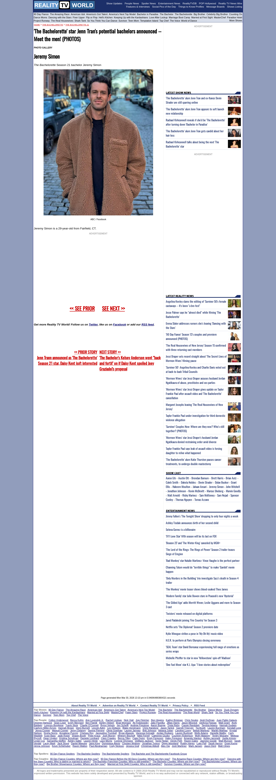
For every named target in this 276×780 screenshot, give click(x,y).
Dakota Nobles (188, 482)
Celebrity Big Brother (217, 14)
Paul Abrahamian (98, 746)
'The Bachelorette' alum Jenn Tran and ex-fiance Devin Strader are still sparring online (193, 100)
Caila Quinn (138, 738)
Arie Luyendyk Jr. (95, 720)
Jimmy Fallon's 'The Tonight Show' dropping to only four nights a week (202, 516)
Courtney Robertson (182, 735)
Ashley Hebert (106, 722)
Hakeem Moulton (181, 486)
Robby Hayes (187, 743)
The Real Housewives (62, 20)
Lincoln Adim (98, 728)
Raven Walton (79, 746)
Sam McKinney (207, 495)
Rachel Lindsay (114, 720)
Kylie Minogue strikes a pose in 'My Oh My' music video (194, 633)
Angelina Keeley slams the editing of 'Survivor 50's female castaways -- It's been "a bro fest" (196, 303)
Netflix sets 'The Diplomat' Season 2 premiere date (192, 627)
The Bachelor (166, 14)
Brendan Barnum (200, 478)
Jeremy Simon (216, 486)
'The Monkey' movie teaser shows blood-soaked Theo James (197, 589)
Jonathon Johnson (177, 491)
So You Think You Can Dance (102, 20)
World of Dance (189, 20)
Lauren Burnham (216, 728)
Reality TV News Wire (230, 3)
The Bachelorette (183, 14)
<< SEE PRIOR (82, 308)
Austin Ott (183, 478)
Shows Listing (234, 6)
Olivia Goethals (114, 730)
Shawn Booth (79, 735)
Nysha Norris (51, 733)
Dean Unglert (50, 738)
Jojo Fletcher (142, 720)
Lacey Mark (49, 743)
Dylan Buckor (222, 482)
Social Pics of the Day (164, 6)
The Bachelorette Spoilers (115, 753)
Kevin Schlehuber (61, 746)
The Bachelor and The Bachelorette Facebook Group (159, 753)
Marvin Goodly (233, 491)
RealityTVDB (190, 3)
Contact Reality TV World (154, 705)
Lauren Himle (91, 741)
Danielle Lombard (89, 738)
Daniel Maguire (79, 743)
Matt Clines (224, 746)
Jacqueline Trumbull (106, 733)
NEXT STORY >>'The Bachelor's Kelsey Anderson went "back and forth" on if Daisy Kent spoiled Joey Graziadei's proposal (130, 360)
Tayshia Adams (210, 725)
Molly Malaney (202, 735)
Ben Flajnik (91, 722)
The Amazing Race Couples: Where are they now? (198, 759)
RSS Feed (199, 705)
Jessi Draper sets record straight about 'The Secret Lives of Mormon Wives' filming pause (196, 358)
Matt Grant (224, 722)
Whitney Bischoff (126, 735)
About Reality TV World (84, 705)
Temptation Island (149, 20)
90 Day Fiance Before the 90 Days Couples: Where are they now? (135, 759)
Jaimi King (94, 743)
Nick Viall (128, 720)
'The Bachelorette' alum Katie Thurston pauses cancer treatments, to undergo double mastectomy (193, 461)
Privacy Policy (180, 705)
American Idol (78, 14)
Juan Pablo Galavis (226, 720)
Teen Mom (133, 20)
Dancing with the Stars (60, 17)
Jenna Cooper (42, 730)
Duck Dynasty (231, 709)
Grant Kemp (230, 743)
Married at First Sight (202, 17)
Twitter (93, 324)
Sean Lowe (60, 722)
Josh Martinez (179, 746)
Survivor (123, 20)
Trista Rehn (173, 725)
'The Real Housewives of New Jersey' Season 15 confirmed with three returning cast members (196, 347)
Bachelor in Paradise (147, 14)
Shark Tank (80, 20)
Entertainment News (169, 3)
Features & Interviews (138, 6)
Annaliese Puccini (68, 733)
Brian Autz (231, 478)
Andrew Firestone (139, 725)
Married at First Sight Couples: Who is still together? (134, 764)
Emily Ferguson (155, 738)
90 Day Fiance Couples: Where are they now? (74, 759)
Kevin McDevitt (196, 491)
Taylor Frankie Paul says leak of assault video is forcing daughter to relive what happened (194, 450)
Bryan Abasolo (126, 733)
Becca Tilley (124, 738)
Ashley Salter (75, 741)
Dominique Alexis (111, 743)
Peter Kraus (94, 735)
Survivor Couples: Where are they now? (185, 764)
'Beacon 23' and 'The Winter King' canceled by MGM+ (193, 543)
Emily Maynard (76, 722)
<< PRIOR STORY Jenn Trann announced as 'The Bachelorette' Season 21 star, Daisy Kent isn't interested (67, 357)
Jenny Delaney (78, 730)
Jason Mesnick (189, 722)
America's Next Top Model (122, 14)
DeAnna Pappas (207, 722)
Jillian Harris (173, 722)
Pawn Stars (131, 712)
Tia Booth (201, 728)
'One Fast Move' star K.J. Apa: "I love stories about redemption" (198, 664)
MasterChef (220, 17)
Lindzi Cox (39, 741)
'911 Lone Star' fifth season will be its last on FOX (191, 536)
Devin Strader (205, 482)
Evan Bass (50, 735)
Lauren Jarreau (132, 730)
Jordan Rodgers (164, 733)
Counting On (235, 14)
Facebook (119, 324)
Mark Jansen (195, 746)
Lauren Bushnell (184, 733)
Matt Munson (225, 741)
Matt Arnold (174, 495)
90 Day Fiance (41, 14)
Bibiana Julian (165, 730)
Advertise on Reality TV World (119, 705)
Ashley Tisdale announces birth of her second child (192, 523)
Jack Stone (63, 743)
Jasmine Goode (208, 741)
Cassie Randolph (191, 725)
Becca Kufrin (77, 720)
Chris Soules (191, 720)
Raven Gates (191, 741)
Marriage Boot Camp (179, 17)
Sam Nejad (222, 495)
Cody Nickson (116, 746)
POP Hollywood (207, 3)
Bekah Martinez (201, 730)
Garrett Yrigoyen (185, 728)
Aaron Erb (171, 478)
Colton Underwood (58, 720)
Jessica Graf (132, 746)
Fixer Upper (79, 17)
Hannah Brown (66, 728)
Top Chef (164, 20)
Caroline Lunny (183, 730)
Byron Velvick (107, 725)
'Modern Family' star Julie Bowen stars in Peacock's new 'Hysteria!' (200, 596)
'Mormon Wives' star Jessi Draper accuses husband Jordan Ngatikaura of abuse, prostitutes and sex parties (195, 380)
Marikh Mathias (220, 730)
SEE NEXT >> (113, 308)
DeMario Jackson (144, 741)
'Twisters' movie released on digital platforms (189, 613)
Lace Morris (106, 741)
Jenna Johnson (42, 746)
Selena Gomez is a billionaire (181, 529)
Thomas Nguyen (184, 499)
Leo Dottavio (114, 728)
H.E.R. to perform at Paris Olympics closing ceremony (193, 640)
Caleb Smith (172, 482)
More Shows (235, 20)
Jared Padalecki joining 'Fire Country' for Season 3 (191, 620)
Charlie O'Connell (89, 725)
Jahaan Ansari (200, 486)
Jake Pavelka (158, 722)
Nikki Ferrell (143, 735)
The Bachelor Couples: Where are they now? (176, 761)
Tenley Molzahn (220, 735)
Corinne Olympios (123, 741)
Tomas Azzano (201, 499)
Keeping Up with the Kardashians (131, 17)
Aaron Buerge (158, 725)
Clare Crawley (108, 738)
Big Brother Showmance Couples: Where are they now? (76, 764)
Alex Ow (165, 746)
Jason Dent (210, 746)
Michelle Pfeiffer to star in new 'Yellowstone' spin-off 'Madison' (198, 658)
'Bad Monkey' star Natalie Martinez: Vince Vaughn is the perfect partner (203, 560)
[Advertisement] (138, 680)
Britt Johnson (149, 730)
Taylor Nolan (161, 741)
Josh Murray (109, 735)
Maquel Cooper (60, 730)
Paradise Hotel (234, 17)
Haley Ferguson (173, 738)
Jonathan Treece (151, 743)
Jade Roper (64, 735)
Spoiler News (148, 3)
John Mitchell (233, 486)
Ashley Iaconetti (211, 738)
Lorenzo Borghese (54, 725)
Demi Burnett (83, 728)
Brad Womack (123, 722)
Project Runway (42, 20)
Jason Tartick (167, 728)
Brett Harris (217, 478)
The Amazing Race (60, 14)
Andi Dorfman (207, 720)
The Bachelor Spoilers (88, 753)
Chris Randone (150, 728)
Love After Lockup (158, 17)
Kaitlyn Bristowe (174, 720)
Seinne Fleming (96, 730)
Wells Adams (201, 733)
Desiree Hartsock (43, 722)
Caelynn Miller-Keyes (45, 728)
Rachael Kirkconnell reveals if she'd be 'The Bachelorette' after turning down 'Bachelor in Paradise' (195, 122)
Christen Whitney (131, 743)
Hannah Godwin (228, 725)
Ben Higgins (157, 720)
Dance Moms (40, 17)
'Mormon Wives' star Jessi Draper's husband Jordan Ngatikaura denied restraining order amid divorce (192, 439)
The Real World (191, 712)
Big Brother (199, 14)
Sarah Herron (215, 743)
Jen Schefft (123, 725)
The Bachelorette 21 (77, 25)
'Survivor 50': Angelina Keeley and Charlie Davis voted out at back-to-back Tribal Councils (196, 369)
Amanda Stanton (193, 738)
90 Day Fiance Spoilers (62, 753)
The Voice (175, 20)
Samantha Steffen (56, 741)
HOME (37, 25)
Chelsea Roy (87, 733)
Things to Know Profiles (191, 6)
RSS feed (147, 324)
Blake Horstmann (131, 728)
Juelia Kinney (229, 738)
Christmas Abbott (150, 746)
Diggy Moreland (170, 743)
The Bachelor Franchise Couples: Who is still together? (122, 761)
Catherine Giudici (161, 735)
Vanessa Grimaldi (145, 733)
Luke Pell (201, 743)
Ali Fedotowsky (141, 722)
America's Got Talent (97, 14)
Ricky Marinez (189, 495)
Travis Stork (72, 725)
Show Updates (114, 3)
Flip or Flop (91, 17)
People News (132, 3)
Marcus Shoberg (215, 491)
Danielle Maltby (218, 733)
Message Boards (215, 6)
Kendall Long (234, 728)
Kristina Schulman (68, 738)
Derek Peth (176, 741)
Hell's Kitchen (106, 17)
